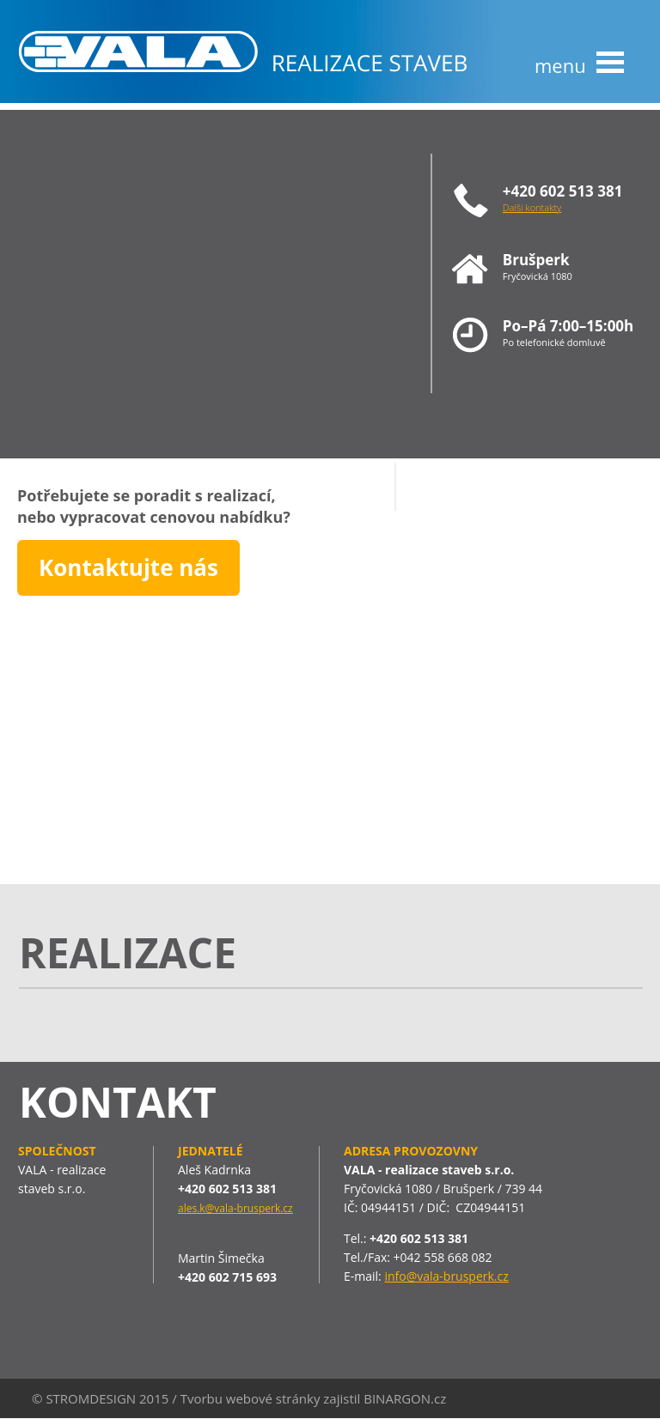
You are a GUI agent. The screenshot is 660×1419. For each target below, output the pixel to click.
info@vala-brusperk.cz (446, 1276)
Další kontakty (532, 207)
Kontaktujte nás (128, 567)
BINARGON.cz (405, 1398)
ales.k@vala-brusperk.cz (235, 1208)
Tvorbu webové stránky (250, 1398)
